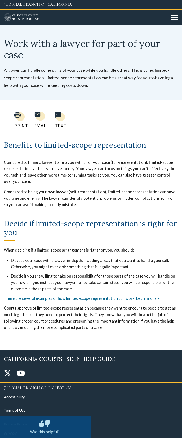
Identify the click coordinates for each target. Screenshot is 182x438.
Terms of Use (14, 410)
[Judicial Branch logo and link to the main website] (91, 5)
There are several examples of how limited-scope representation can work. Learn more (82, 298)
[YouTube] (21, 373)
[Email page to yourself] (40, 120)
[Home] (86, 17)
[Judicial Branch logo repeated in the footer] (91, 387)
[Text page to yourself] (60, 120)
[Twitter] (7, 373)
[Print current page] (18, 120)
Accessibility (14, 396)
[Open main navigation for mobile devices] (175, 17)
